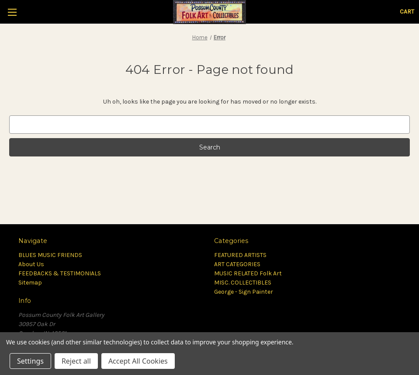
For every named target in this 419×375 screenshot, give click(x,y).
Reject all (76, 361)
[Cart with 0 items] (407, 11)
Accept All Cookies (138, 361)
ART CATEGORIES (237, 264)
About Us (31, 264)
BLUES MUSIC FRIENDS (50, 255)
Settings (30, 361)
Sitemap (30, 282)
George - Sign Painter (243, 291)
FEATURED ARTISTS (240, 255)
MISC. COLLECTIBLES (242, 282)
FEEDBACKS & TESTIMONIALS (59, 273)
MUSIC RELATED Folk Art (248, 273)
